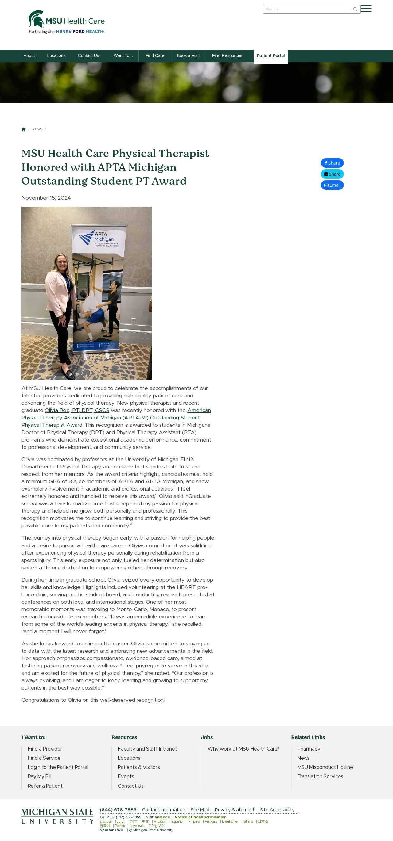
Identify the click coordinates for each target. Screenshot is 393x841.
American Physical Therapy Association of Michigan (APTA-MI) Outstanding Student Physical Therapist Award (116, 418)
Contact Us (88, 55)
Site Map (200, 810)
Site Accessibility (277, 810)
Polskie (120, 826)
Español (177, 821)
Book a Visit (188, 55)
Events (126, 776)
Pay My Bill (39, 776)
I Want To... (122, 55)
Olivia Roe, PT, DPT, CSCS (77, 410)
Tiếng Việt (157, 826)
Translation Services (320, 776)
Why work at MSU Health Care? (243, 749)
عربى (121, 821)
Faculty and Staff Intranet (147, 749)
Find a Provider (45, 749)
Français (211, 821)
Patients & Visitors (139, 767)
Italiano (248, 821)
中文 (145, 821)
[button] (332, 174)
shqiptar (106, 821)
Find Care (155, 55)
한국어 (105, 826)
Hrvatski (160, 821)
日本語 (263, 821)
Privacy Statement (235, 810)
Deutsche (230, 821)
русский (137, 826)
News (37, 129)
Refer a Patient (45, 786)
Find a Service (44, 758)
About (29, 55)
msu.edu (162, 817)
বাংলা (133, 821)
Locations (56, 55)
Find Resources (227, 55)
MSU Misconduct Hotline (325, 767)
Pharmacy (309, 749)
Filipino (194, 821)
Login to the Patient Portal (58, 767)
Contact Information (163, 810)
